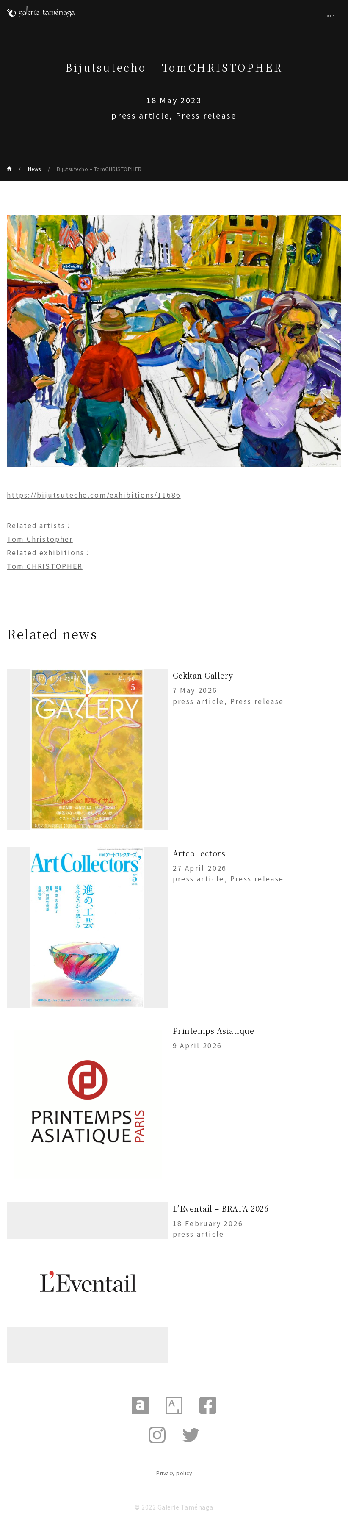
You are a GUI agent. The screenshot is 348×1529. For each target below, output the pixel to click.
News (34, 168)
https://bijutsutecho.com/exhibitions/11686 (94, 495)
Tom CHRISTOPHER (45, 566)
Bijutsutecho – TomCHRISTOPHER (99, 168)
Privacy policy (174, 1472)
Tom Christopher (40, 539)
